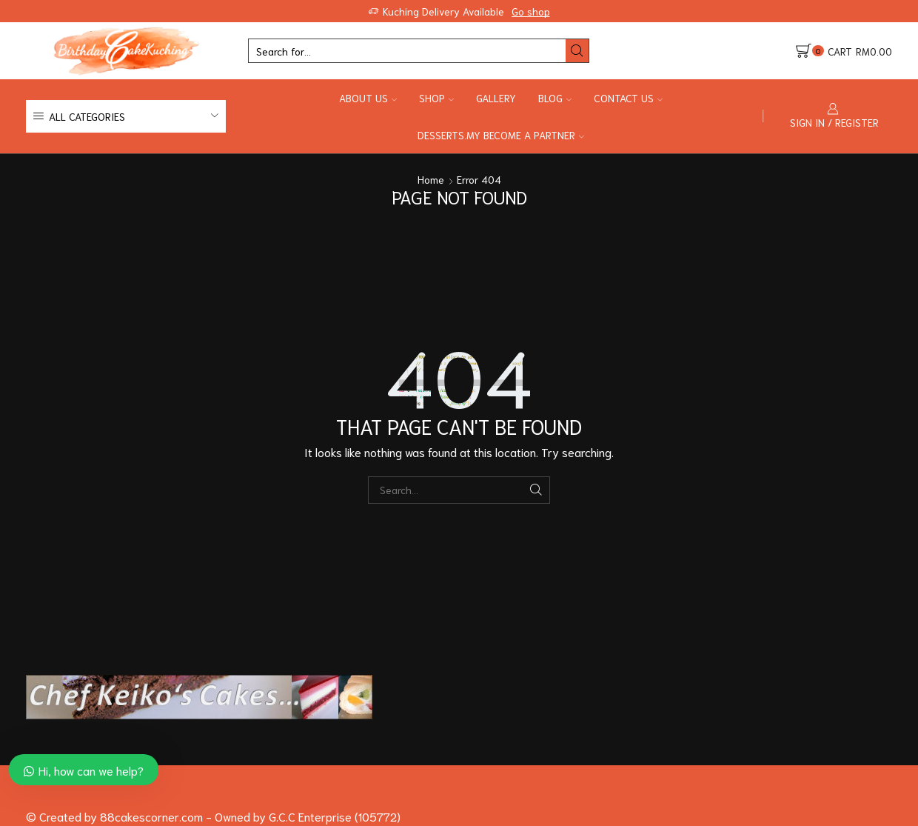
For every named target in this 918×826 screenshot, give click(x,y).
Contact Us (628, 97)
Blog (555, 97)
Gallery (496, 97)
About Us (368, 97)
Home (431, 179)
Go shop (531, 11)
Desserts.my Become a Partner (501, 134)
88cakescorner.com (150, 816)
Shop (436, 97)
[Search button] (577, 50)
